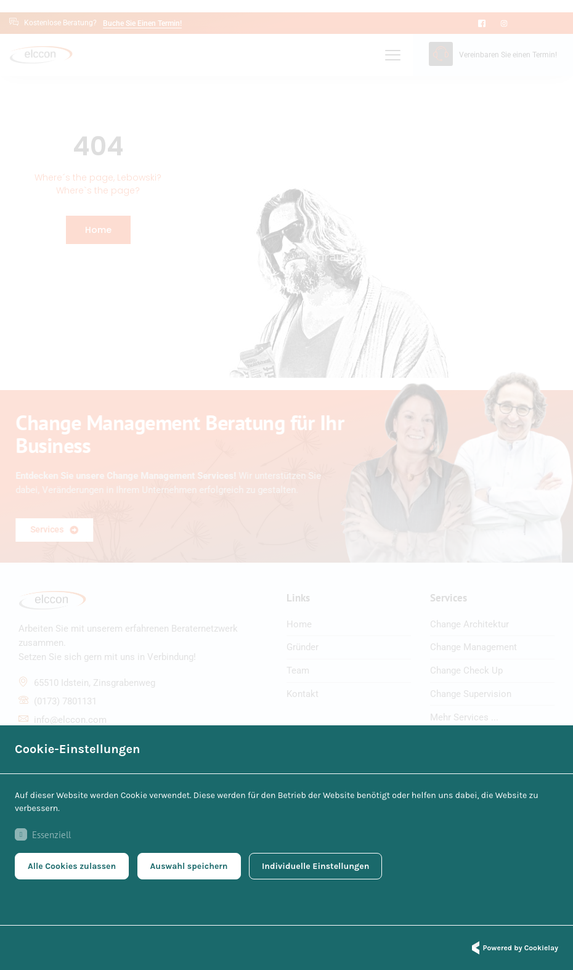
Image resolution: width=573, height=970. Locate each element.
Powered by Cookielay (513, 947)
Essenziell (43, 835)
